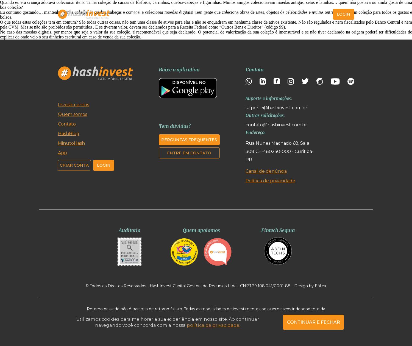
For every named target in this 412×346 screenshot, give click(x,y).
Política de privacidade (270, 180)
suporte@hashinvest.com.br (276, 107)
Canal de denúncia (266, 171)
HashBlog (205, 14)
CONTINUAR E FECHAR (313, 322)
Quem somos (173, 14)
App (261, 14)
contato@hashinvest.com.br (276, 124)
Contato (282, 14)
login (343, 14)
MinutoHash (236, 14)
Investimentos (136, 14)
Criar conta (314, 14)
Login (103, 165)
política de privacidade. (213, 325)
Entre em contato (189, 152)
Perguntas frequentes (189, 139)
